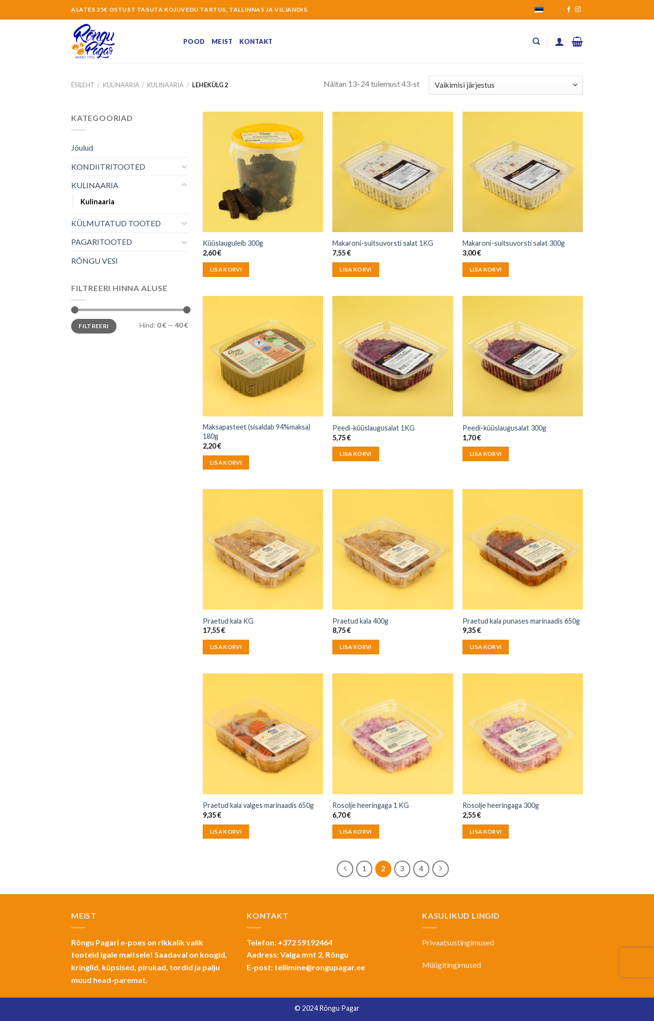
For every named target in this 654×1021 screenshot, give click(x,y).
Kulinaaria (165, 85)
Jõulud (82, 147)
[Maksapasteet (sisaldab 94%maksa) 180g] (263, 356)
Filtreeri (93, 326)
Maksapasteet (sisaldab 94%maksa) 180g (256, 431)
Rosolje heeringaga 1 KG (370, 805)
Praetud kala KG (228, 621)
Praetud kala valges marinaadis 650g (258, 805)
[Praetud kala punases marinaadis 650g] (522, 549)
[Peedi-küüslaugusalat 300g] (522, 356)
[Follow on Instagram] (578, 9)
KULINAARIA (121, 85)
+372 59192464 (305, 942)
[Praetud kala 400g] (392, 549)
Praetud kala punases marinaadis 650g (521, 621)
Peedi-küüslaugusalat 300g (504, 428)
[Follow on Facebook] (569, 9)
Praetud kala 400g (360, 621)
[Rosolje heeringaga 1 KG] (392, 733)
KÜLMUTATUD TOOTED (116, 223)
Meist (222, 41)
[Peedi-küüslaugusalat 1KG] (392, 356)
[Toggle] (184, 166)
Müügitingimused (451, 964)
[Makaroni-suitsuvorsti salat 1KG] (392, 172)
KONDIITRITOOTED (108, 166)
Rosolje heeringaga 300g (500, 805)
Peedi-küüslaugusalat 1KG (373, 428)
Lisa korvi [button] (226, 269)
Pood (194, 41)
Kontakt (255, 41)
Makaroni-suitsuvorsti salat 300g (513, 243)
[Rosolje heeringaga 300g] (522, 733)
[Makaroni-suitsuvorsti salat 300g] (522, 172)
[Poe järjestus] (506, 85)
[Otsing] (536, 41)
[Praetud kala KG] (263, 549)
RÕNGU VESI (94, 260)
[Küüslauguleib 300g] (263, 172)
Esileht (83, 85)
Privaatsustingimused (458, 942)
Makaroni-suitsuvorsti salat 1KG (382, 243)
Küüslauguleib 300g (233, 243)
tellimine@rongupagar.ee (319, 967)
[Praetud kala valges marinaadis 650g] (263, 733)
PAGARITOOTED (101, 241)
